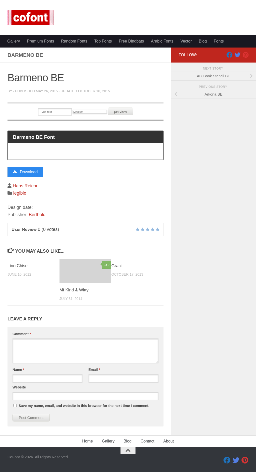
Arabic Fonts (162, 41)
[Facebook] (229, 55)
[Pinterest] (245, 55)
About (168, 441)
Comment (21, 334)
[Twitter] (237, 55)
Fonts (219, 41)
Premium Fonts (40, 41)
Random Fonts (74, 41)
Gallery (13, 41)
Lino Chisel (18, 265)
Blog (203, 41)
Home (87, 441)
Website (19, 387)
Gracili (118, 265)
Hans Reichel (26, 185)
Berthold (37, 214)
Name (18, 370)
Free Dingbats (131, 41)
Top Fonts (103, 41)
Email (94, 370)
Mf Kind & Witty (74, 290)
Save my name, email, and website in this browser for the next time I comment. (83, 406)
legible (19, 193)
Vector (186, 41)
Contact (147, 441)
